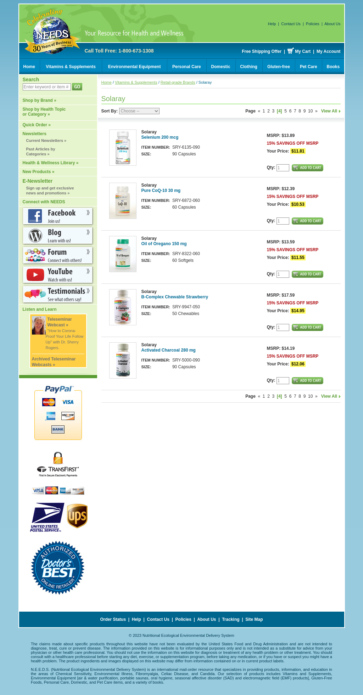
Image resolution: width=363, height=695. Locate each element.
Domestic (220, 66)
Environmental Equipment (134, 66)
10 (310, 111)
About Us (332, 24)
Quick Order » (37, 124)
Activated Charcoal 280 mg (168, 350)
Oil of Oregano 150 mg (164, 243)
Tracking (230, 619)
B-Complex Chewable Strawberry (174, 296)
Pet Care (308, 66)
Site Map (254, 619)
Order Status (113, 619)
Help (272, 24)
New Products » (39, 171)
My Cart (303, 51)
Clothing (248, 66)
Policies (312, 24)
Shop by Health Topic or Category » (44, 112)
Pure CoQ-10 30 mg (161, 190)
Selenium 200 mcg (160, 137)
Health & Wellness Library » (51, 162)
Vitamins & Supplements (70, 66)
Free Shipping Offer (261, 51)
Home (29, 66)
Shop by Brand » (39, 100)
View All (331, 111)
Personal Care (186, 66)
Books (333, 66)
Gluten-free (278, 66)
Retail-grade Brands (178, 82)
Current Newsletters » (46, 140)
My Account (329, 51)
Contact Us (290, 24)
